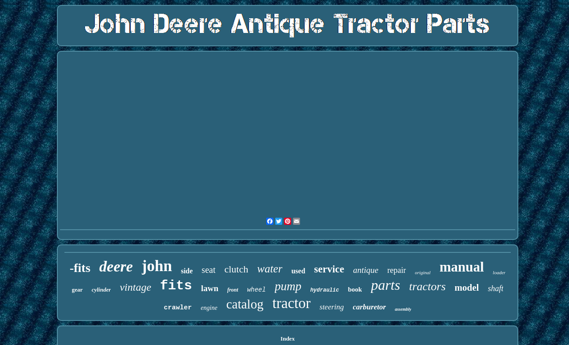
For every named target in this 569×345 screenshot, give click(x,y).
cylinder (101, 289)
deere (116, 266)
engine (209, 307)
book (355, 289)
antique (365, 270)
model (467, 287)
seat (209, 270)
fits (176, 285)
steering (332, 307)
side (187, 271)
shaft (495, 288)
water (269, 269)
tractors (427, 286)
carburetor (369, 307)
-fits (80, 268)
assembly (403, 309)
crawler (178, 308)
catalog (245, 304)
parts (385, 285)
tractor (291, 303)
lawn (209, 288)
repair (396, 270)
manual (462, 267)
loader (499, 272)
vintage (135, 287)
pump (288, 286)
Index (287, 338)
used (298, 271)
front (232, 290)
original (422, 272)
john (157, 266)
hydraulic (324, 290)
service (329, 269)
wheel (256, 289)
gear (77, 289)
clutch (236, 269)
